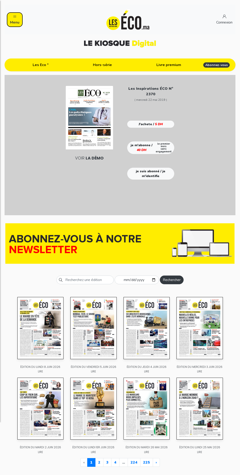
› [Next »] (156, 462)
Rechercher (172, 279)
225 (146, 462)
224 (134, 462)
